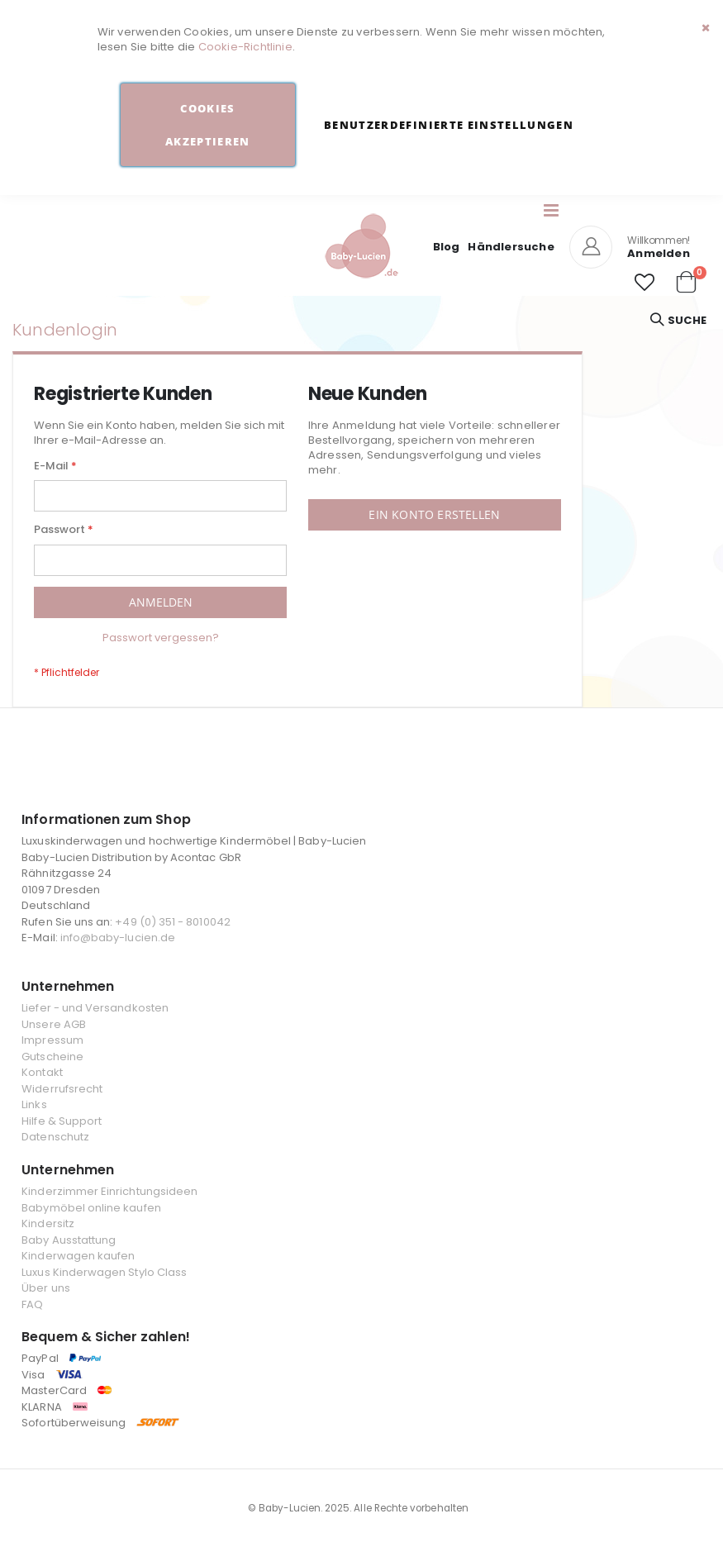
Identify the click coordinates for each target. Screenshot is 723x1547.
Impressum (52, 1040)
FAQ (32, 1304)
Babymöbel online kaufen (91, 1208)
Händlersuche (511, 247)
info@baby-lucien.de (117, 937)
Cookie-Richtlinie (245, 47)
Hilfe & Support (61, 1121)
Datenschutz (55, 1137)
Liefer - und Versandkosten (95, 1008)
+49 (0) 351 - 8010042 (172, 922)
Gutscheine (52, 1056)
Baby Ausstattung (68, 1240)
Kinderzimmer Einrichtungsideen (109, 1191)
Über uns (45, 1288)
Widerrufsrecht (61, 1089)
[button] (644, 283)
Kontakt (41, 1072)
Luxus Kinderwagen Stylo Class (104, 1272)
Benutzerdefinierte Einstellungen (448, 124)
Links (33, 1104)
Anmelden (658, 253)
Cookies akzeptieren (207, 125)
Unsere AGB (53, 1024)
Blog (446, 247)
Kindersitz (47, 1223)
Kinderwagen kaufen (78, 1256)
